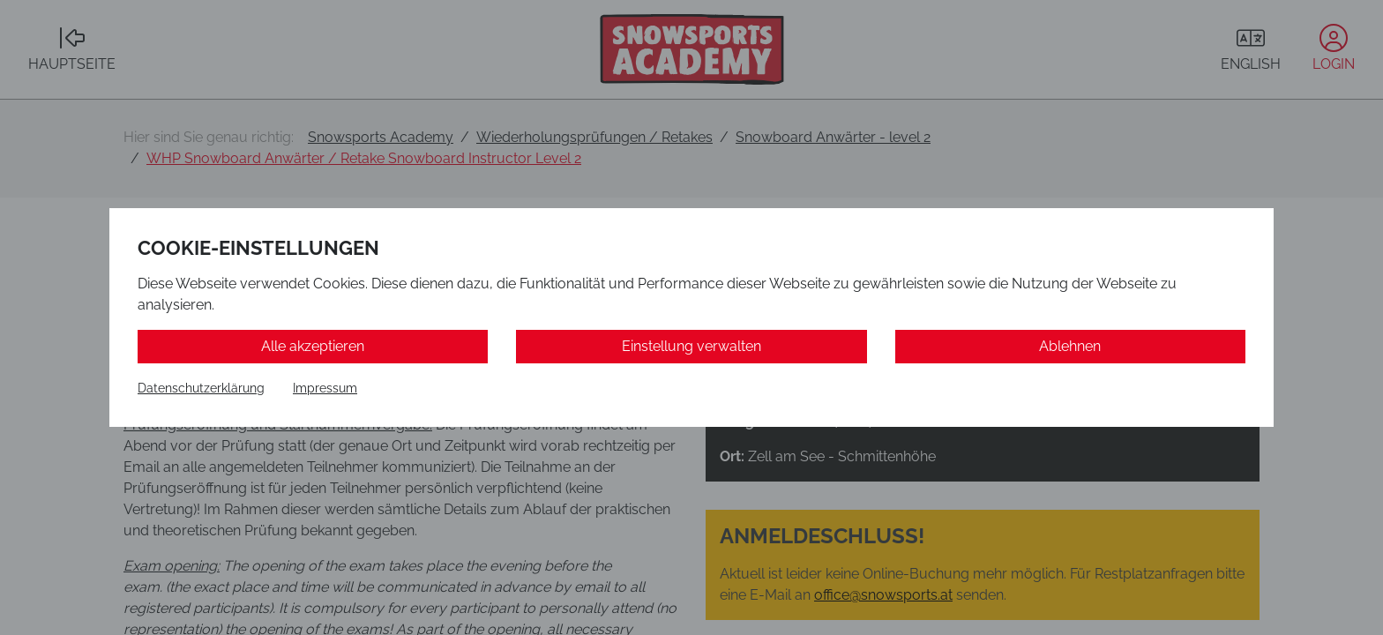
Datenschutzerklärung (201, 388)
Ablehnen (1070, 346)
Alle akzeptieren (312, 346)
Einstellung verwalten (691, 346)
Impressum (325, 388)
